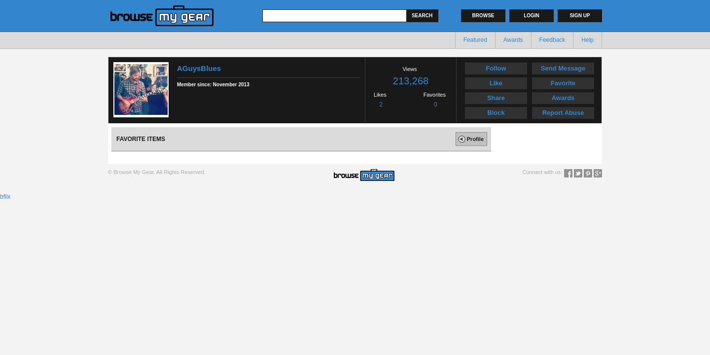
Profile (470, 139)
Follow (496, 68)
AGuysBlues (199, 68)
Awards (513, 39)
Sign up (579, 15)
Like (496, 83)
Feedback (552, 39)
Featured (475, 39)
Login (531, 15)
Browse (483, 15)
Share (496, 98)
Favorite (563, 83)
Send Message (563, 68)
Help (587, 39)
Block (495, 112)
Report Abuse (563, 112)
